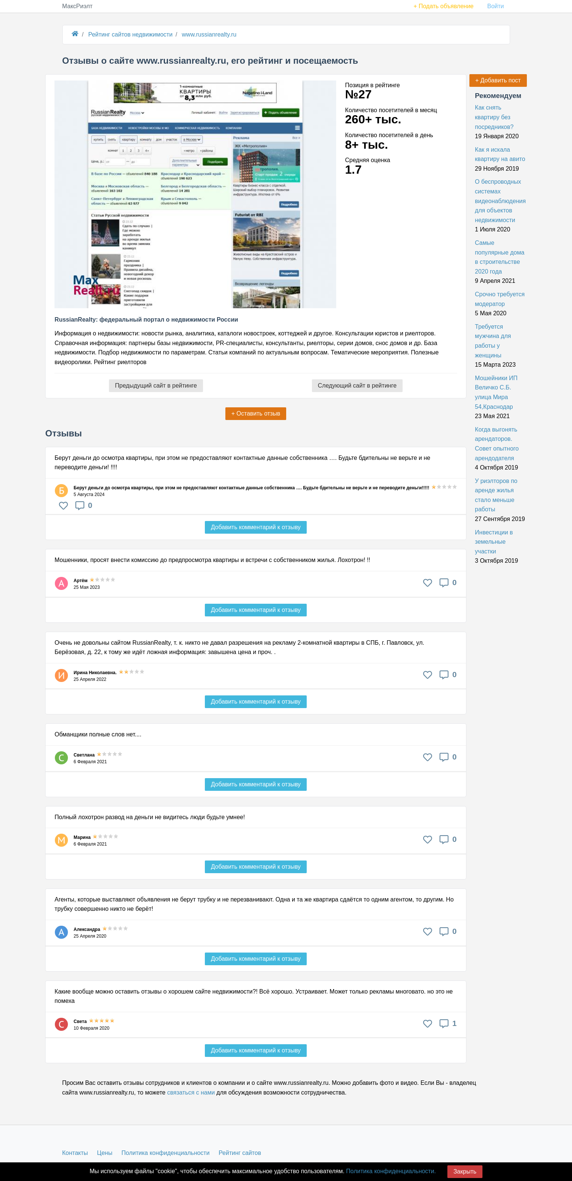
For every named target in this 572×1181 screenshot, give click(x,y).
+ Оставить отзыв (255, 413)
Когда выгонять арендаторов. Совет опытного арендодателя (497, 443)
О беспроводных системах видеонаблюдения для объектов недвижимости (500, 201)
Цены (104, 1153)
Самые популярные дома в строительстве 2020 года (500, 257)
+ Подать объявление (443, 6)
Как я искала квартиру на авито (500, 154)
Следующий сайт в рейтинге (357, 385)
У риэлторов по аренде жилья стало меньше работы (496, 495)
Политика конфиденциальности (166, 1153)
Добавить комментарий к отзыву (256, 527)
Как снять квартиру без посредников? (494, 117)
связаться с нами (191, 1092)
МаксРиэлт (77, 6)
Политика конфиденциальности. (391, 1171)
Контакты (75, 1153)
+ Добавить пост (498, 80)
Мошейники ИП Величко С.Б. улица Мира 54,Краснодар (496, 392)
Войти (495, 6)
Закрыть (464, 1171)
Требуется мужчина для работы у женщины (493, 341)
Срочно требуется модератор (500, 299)
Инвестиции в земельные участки (494, 542)
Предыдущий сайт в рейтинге (156, 385)
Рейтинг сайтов (240, 1153)
